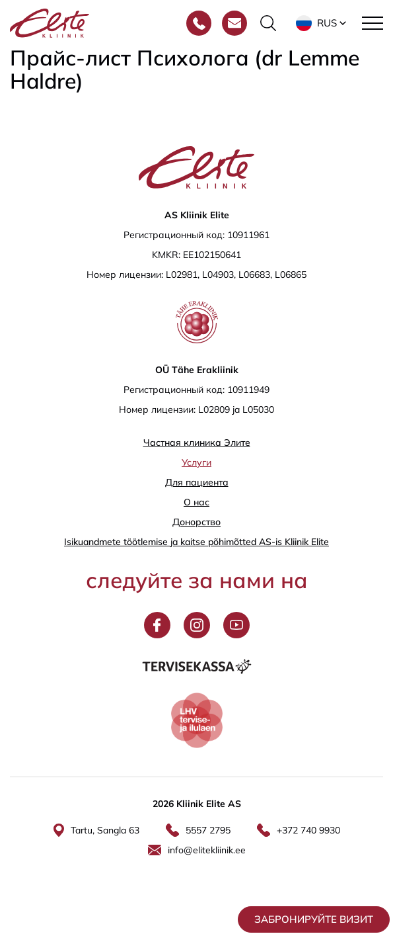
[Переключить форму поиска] (268, 23)
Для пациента (197, 482)
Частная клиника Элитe (196, 442)
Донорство (196, 522)
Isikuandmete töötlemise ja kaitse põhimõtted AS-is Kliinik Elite (196, 542)
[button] (322, 23)
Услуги (196, 462)
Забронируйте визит (313, 919)
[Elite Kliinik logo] (49, 21)
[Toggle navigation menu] (372, 23)
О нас (196, 502)
